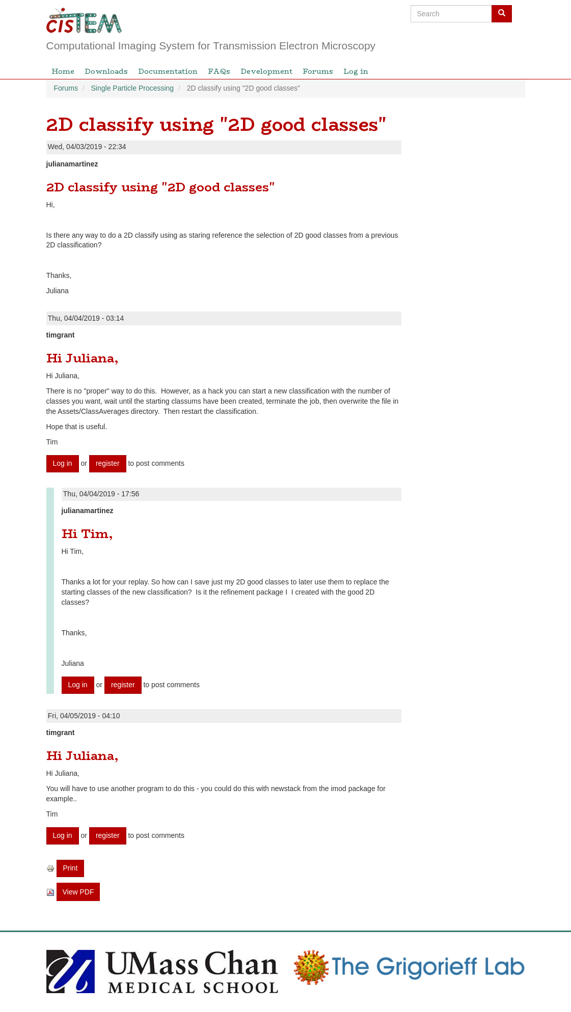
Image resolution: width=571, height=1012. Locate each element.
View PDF (78, 892)
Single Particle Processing (132, 88)
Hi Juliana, (82, 358)
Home (62, 71)
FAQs (219, 71)
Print (70, 868)
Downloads (106, 71)
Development (266, 71)
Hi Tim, (87, 533)
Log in (355, 71)
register (108, 463)
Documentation (168, 71)
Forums (318, 71)
